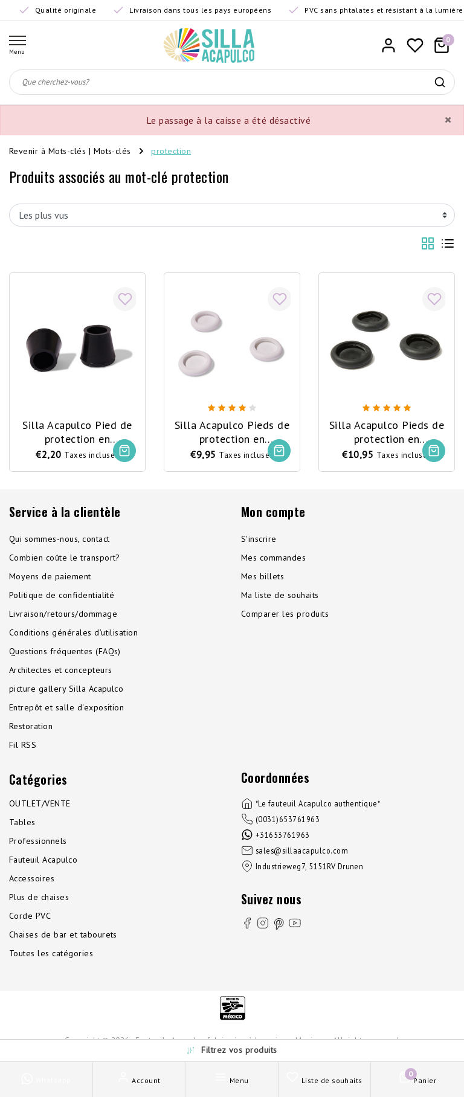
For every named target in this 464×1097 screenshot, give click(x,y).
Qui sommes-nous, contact (59, 538)
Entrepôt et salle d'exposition (66, 707)
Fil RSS (22, 744)
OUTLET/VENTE (40, 803)
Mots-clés (112, 150)
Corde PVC (30, 915)
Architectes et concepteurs (60, 669)
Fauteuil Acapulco (43, 859)
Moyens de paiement (50, 576)
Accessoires (31, 878)
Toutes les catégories (51, 953)
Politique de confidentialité (61, 595)
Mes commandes (273, 557)
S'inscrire (259, 538)
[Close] (447, 120)
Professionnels (38, 840)
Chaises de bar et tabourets (63, 934)
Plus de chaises (39, 897)
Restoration (31, 726)
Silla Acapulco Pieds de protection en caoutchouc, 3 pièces (386, 431)
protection (171, 150)
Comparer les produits (285, 613)
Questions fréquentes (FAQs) (65, 651)
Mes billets (262, 576)
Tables (22, 822)
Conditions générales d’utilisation (73, 632)
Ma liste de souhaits (280, 595)
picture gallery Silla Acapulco (66, 688)
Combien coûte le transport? (64, 557)
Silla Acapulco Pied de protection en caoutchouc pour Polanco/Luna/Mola (77, 431)
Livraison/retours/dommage (63, 613)
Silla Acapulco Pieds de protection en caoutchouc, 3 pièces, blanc (232, 431)
